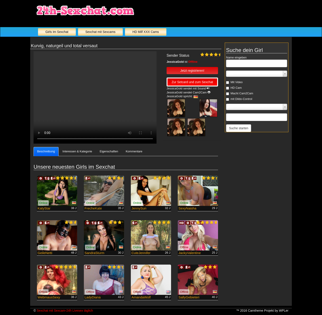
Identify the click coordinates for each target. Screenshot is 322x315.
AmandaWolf (141, 297)
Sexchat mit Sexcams (100, 32)
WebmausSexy (49, 297)
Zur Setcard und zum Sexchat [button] (192, 82)
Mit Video (234, 82)
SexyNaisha (187, 208)
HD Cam (234, 88)
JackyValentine (189, 253)
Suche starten (238, 128)
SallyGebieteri (188, 297)
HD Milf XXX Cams (145, 32)
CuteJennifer (140, 253)
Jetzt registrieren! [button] (192, 70)
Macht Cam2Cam (239, 93)
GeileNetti (45, 253)
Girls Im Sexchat (56, 32)
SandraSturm (94, 253)
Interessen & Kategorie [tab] (77, 151)
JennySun (138, 208)
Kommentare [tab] (134, 151)
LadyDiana (93, 297)
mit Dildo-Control (239, 99)
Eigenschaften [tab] (109, 151)
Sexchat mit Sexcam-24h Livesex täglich (65, 310)
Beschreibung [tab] (46, 151)
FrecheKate (93, 208)
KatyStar (44, 208)
